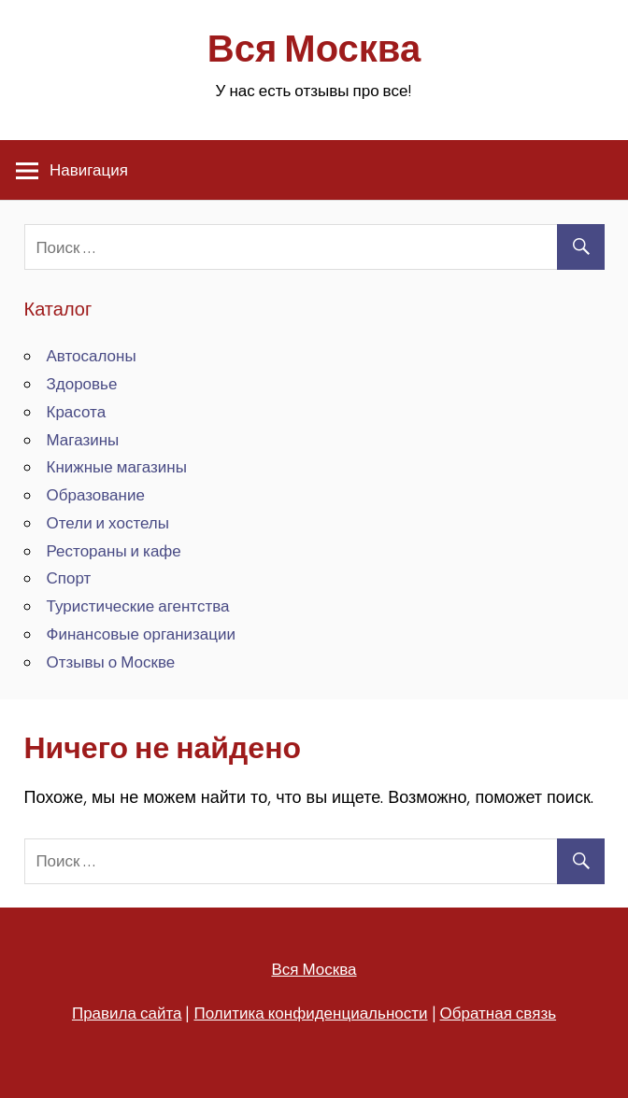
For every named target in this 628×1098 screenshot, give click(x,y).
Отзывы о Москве (111, 661)
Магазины (83, 439)
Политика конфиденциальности (310, 1012)
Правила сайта (127, 1012)
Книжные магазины (117, 466)
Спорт (69, 577)
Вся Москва (314, 48)
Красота (77, 411)
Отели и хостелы (108, 522)
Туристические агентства (138, 605)
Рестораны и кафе (114, 550)
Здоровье (82, 383)
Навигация (89, 169)
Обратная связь (498, 1012)
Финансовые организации (141, 633)
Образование (96, 494)
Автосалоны (91, 355)
